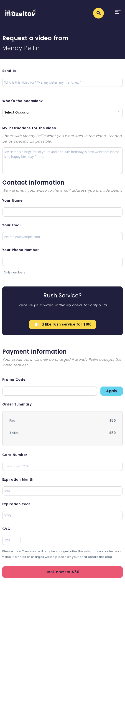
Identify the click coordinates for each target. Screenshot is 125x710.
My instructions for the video (29, 128)
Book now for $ (62, 572)
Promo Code (14, 379)
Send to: (10, 71)
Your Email (12, 225)
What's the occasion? (22, 101)
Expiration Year (16, 504)
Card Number (14, 455)
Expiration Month (17, 479)
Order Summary (17, 404)
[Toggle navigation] (117, 13)
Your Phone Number (20, 250)
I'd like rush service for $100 (65, 324)
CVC (6, 529)
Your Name (12, 200)
